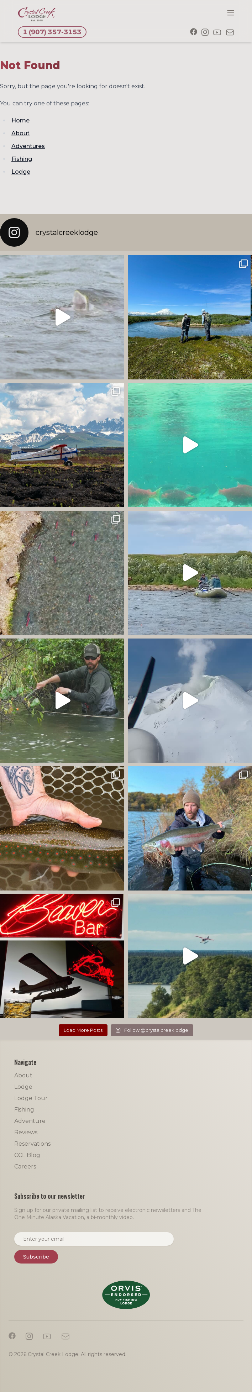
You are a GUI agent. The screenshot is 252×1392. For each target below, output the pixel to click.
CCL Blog (27, 1155)
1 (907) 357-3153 (52, 32)
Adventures (28, 146)
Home (20, 120)
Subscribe (36, 1257)
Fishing (21, 159)
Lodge (20, 171)
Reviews (25, 1132)
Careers (25, 1166)
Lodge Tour (31, 1098)
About (20, 133)
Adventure (30, 1121)
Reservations (32, 1143)
